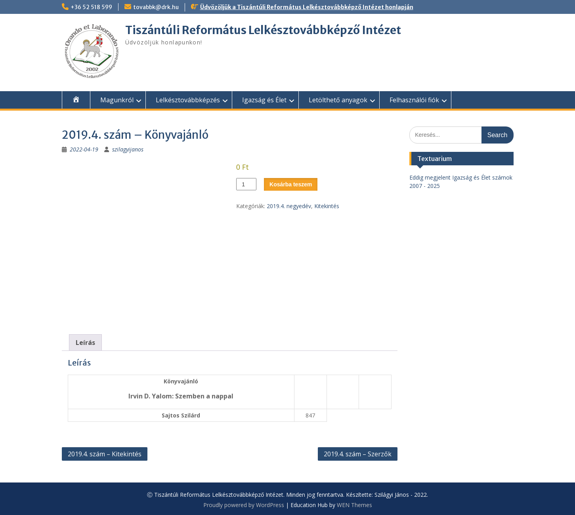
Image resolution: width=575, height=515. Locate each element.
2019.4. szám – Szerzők (358, 454)
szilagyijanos (127, 149)
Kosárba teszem (290, 184)
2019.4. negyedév (289, 206)
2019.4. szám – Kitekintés (104, 454)
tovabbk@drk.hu (156, 7)
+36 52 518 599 (91, 7)
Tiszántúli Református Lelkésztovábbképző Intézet (263, 30)
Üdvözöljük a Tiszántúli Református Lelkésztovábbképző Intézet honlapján (306, 7)
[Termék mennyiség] (246, 184)
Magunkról (117, 100)
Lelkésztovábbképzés (188, 100)
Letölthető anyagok (338, 100)
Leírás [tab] (85, 342)
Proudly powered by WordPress (243, 505)
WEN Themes (354, 505)
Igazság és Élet (264, 100)
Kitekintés (326, 206)
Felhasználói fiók (414, 100)
